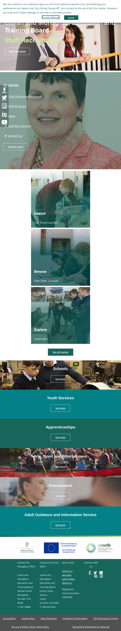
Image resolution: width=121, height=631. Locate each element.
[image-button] (4, 89)
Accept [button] (71, 17)
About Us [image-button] (67, 582)
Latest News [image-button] (68, 578)
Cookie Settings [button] (50, 17)
